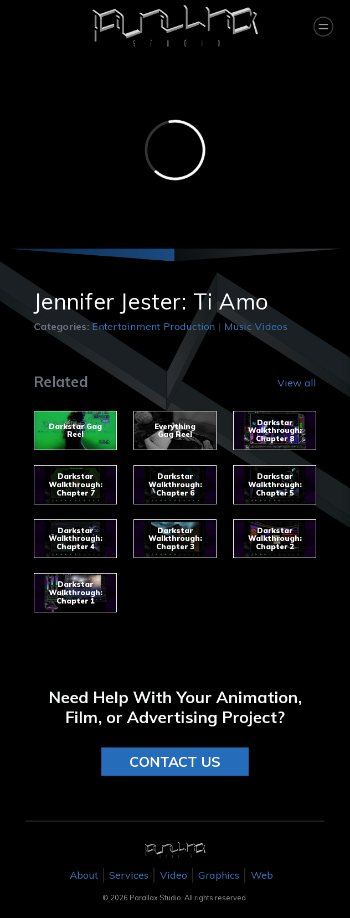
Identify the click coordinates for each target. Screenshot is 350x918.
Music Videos (255, 326)
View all (296, 383)
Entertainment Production (153, 326)
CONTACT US (175, 761)
